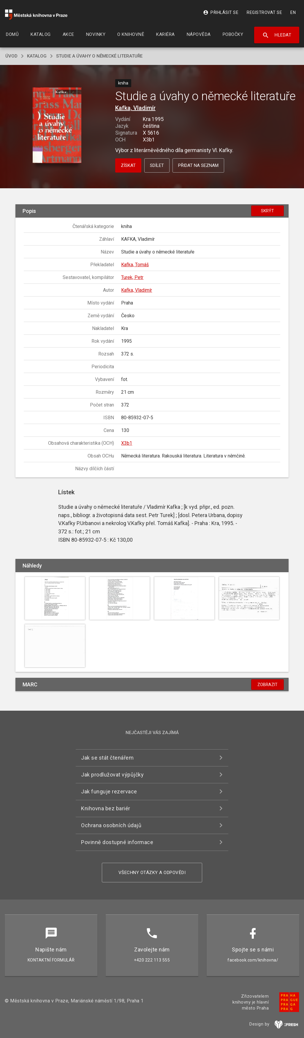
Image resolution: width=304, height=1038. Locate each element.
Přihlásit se (220, 12)
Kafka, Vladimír (135, 107)
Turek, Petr (132, 277)
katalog (37, 56)
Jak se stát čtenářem (107, 758)
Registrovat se (264, 12)
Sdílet (157, 165)
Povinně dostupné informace (117, 842)
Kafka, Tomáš (135, 264)
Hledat (277, 35)
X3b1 (126, 443)
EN (293, 12)
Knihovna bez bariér (105, 808)
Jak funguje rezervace (109, 791)
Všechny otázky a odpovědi (152, 872)
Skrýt (267, 210)
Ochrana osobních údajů (111, 825)
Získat (128, 165)
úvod (11, 56)
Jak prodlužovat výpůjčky (112, 774)
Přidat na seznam (198, 165)
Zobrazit (267, 684)
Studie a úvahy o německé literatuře (99, 56)
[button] (57, 126)
